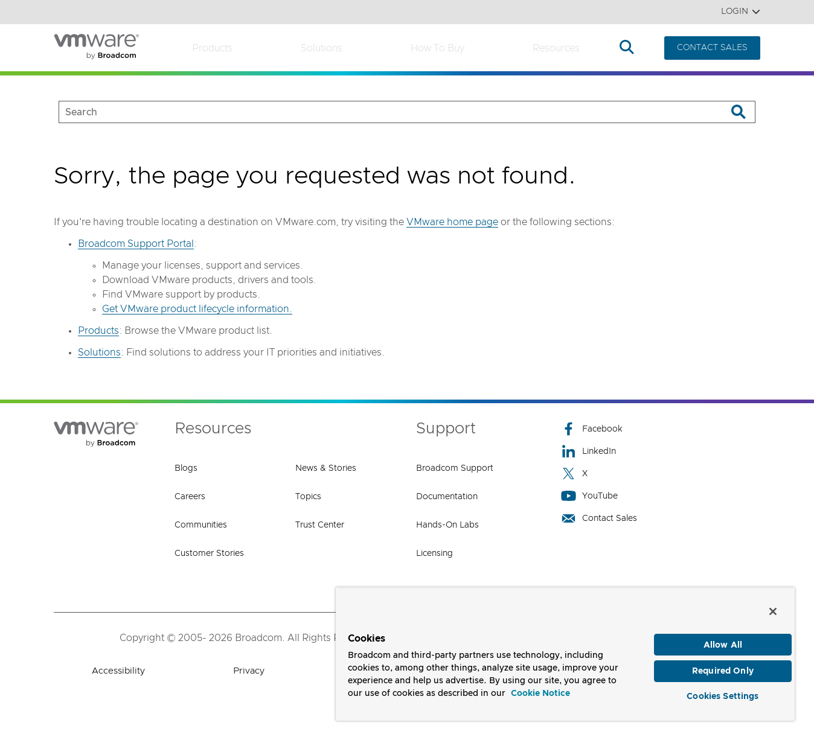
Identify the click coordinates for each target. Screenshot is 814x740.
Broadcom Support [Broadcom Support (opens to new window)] (454, 468)
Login (740, 11)
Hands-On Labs (447, 525)
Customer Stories (209, 553)
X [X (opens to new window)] (574, 473)
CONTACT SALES (712, 47)
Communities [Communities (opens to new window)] (201, 525)
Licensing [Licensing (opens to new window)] (434, 553)
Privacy (248, 670)
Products (212, 48)
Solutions (321, 48)
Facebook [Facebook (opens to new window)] (592, 428)
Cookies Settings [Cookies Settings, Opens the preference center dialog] (722, 694)
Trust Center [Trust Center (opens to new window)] (319, 525)
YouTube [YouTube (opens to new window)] (589, 495)
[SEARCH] (380, 112)
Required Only (723, 667)
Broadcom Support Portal (136, 244)
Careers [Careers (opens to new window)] (190, 497)
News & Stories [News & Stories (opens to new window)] (325, 468)
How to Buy (437, 48)
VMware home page (452, 222)
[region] (565, 651)
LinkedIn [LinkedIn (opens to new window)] (588, 451)
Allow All (722, 639)
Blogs (186, 468)
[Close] (773, 605)
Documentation (447, 497)
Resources (556, 48)
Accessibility (118, 670)
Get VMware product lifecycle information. (197, 309)
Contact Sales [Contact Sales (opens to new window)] (599, 518)
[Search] (738, 112)
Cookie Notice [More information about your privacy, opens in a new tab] (540, 688)
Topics (308, 497)
